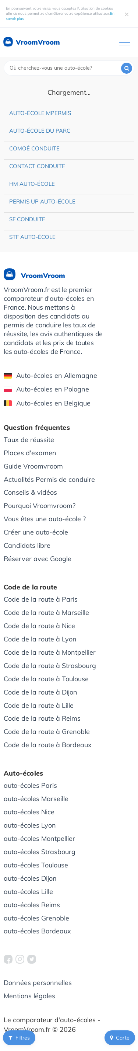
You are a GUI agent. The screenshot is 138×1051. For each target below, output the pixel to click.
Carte (120, 1037)
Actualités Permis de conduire (49, 479)
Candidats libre (27, 545)
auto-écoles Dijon (30, 878)
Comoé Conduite (34, 148)
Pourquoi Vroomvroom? (39, 505)
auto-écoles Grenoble (36, 918)
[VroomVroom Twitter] (31, 959)
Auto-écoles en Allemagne (50, 375)
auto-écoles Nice (29, 812)
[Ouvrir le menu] (124, 42)
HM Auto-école (32, 183)
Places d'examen (30, 453)
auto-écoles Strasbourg (39, 852)
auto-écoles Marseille (36, 798)
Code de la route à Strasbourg (50, 665)
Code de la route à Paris (41, 599)
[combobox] (69, 68)
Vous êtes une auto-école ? (45, 519)
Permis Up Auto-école (42, 201)
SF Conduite (27, 219)
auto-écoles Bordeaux (37, 931)
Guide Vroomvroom (33, 466)
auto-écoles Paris (30, 785)
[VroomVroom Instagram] (19, 959)
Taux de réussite (29, 439)
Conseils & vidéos (30, 492)
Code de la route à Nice (39, 626)
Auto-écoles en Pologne (46, 389)
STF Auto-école (32, 236)
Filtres (19, 1037)
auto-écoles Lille (28, 891)
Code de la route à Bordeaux (48, 745)
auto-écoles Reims (32, 905)
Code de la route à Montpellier (50, 652)
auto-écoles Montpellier (39, 838)
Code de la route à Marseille (46, 612)
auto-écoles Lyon (30, 825)
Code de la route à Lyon (40, 639)
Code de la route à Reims (42, 718)
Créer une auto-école (36, 532)
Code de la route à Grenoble (47, 731)
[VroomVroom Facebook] (8, 959)
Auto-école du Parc (39, 130)
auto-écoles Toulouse (36, 865)
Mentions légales (29, 996)
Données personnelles (38, 982)
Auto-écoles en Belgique (47, 403)
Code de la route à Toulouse (46, 679)
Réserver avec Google (37, 558)
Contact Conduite (37, 166)
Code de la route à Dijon (40, 692)
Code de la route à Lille (39, 705)
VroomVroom (31, 42)
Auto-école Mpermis (40, 112)
